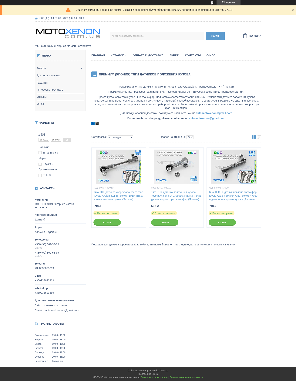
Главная (98, 55)
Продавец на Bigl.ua (148, 374)
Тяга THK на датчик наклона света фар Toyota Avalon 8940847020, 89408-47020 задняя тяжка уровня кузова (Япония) (233, 196)
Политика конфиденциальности (186, 377)
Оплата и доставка (148, 55)
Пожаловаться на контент (154, 377)
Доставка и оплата (48, 75)
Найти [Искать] (215, 35)
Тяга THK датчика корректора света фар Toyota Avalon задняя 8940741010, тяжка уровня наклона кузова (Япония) (118, 196)
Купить (107, 222)
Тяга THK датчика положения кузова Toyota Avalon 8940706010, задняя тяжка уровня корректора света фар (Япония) (176, 196)
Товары (41, 68)
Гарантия (42, 82)
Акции (174, 55)
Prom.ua (164, 370)
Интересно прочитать (50, 89)
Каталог (117, 55)
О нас (40, 103)
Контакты (193, 55)
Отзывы (41, 96)
